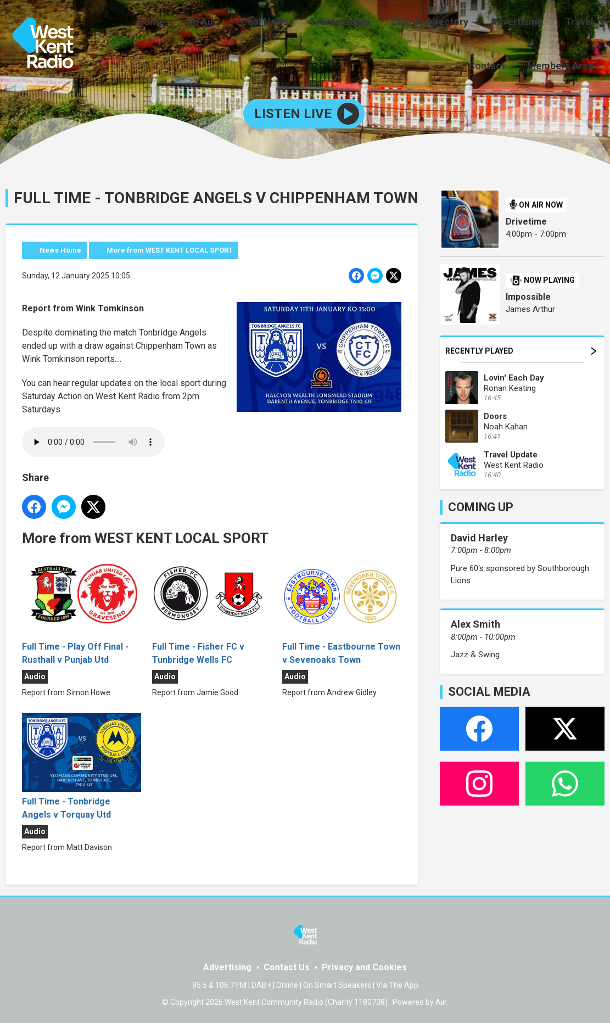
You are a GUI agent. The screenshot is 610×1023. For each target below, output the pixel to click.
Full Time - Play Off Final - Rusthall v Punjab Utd (81, 609)
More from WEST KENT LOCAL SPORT (170, 248)
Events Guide (300, 23)
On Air (169, 23)
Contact (577, 23)
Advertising (469, 23)
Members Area (562, 64)
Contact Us (287, 965)
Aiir (440, 1000)
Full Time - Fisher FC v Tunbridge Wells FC (211, 609)
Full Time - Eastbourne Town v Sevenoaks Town (341, 609)
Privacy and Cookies (364, 965)
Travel (527, 23)
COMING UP (480, 505)
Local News (227, 23)
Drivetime (526, 220)
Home (124, 23)
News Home (60, 248)
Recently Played (520, 349)
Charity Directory (386, 23)
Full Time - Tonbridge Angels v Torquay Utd (81, 764)
